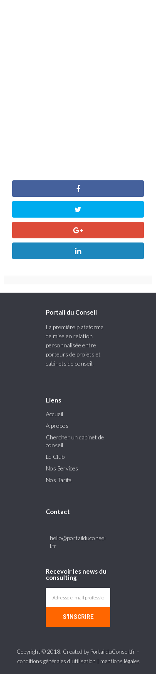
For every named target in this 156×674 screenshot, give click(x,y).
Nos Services (62, 468)
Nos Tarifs (59, 479)
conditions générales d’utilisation (56, 661)
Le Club (55, 456)
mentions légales (120, 661)
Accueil (54, 413)
